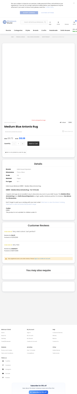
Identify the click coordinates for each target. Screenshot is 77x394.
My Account (30, 335)
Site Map (3, 338)
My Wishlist (30, 338)
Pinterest (7, 377)
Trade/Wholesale (5, 341)
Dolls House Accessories (33, 37)
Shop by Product (46, 37)
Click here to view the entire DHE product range (21, 204)
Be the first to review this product (13, 132)
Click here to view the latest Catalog (53, 202)
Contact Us (56, 341)
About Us (3, 335)
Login (50, 24)
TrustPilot (7, 361)
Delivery (55, 335)
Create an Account (32, 341)
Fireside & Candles (20, 37)
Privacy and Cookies (6, 350)
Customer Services (57, 332)
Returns (55, 338)
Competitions (30, 353)
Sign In (29, 332)
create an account (45, 258)
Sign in (36, 258)
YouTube (7, 373)
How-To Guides (31, 350)
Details (38, 164)
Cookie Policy (49, 7)
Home (12, 37)
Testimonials (56, 353)
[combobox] (34, 22)
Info (25, 152)
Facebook (8, 365)
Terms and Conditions (7, 353)
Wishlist (67, 24)
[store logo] (9, 22)
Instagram (8, 369)
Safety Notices (56, 350)
